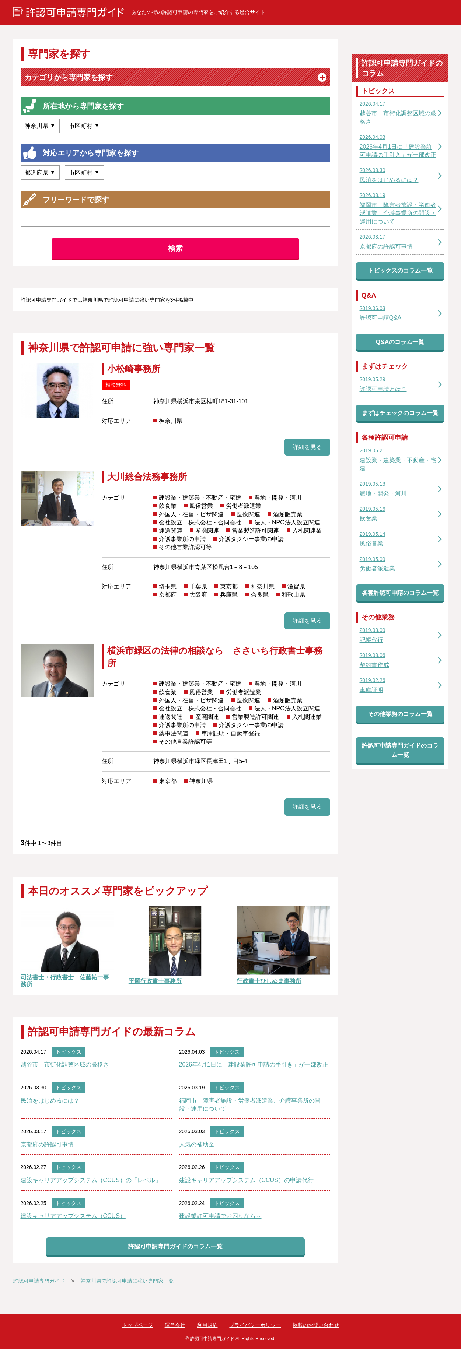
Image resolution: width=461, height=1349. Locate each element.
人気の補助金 (196, 1144)
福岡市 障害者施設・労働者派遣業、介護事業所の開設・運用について (250, 1104)
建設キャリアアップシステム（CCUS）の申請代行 (246, 1180)
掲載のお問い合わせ (316, 1325)
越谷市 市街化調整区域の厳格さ (65, 1064)
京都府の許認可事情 (47, 1144)
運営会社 (175, 1325)
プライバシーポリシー (255, 1325)
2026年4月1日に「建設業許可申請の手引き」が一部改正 (253, 1064)
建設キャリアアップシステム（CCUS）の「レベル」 (91, 1180)
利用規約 (207, 1325)
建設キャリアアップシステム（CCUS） (73, 1216)
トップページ (137, 1325)
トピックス (68, 1052)
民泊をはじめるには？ (50, 1100)
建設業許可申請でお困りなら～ (220, 1216)
